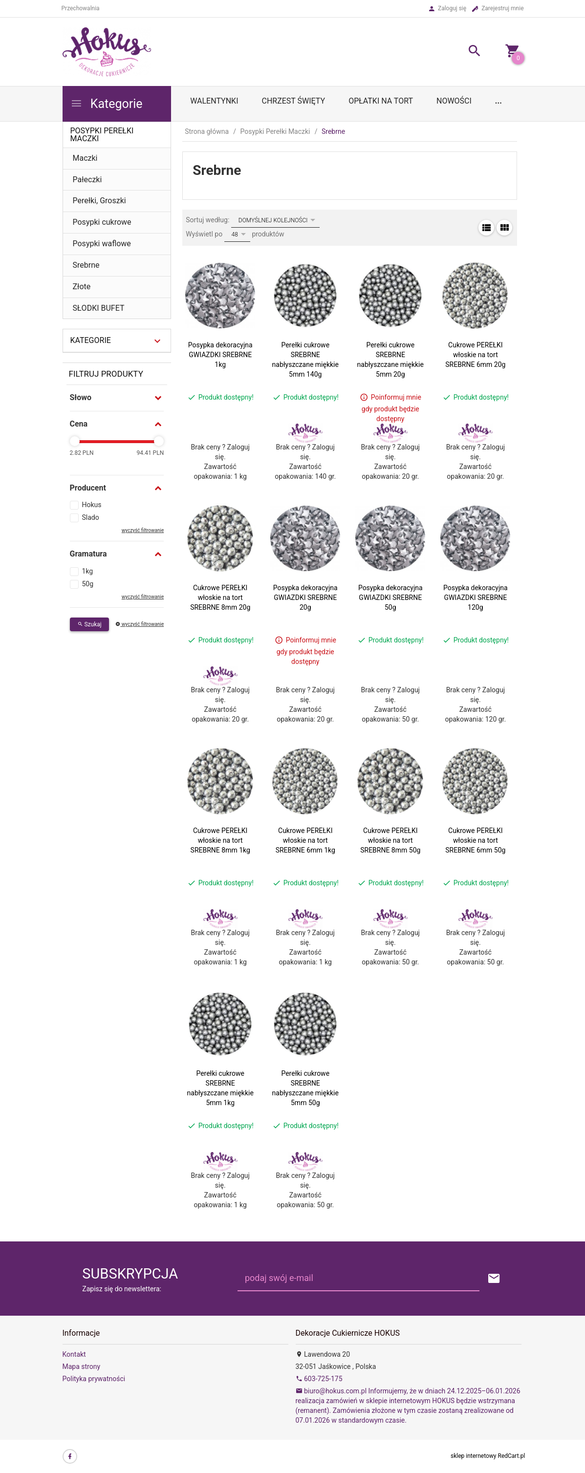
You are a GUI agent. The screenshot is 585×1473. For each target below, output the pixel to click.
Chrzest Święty (293, 101)
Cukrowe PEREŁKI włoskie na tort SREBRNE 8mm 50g (390, 840)
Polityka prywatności (94, 1379)
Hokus (92, 505)
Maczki (85, 158)
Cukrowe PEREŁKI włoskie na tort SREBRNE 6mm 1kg (305, 840)
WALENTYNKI (214, 101)
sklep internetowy (474, 1455)
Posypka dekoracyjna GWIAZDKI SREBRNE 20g (305, 597)
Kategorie (106, 104)
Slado (90, 517)
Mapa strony (82, 1366)
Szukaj (89, 624)
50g (88, 584)
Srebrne (86, 265)
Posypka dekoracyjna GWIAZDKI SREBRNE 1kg (220, 354)
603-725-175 (319, 1379)
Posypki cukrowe (102, 222)
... (498, 101)
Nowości (454, 101)
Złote (82, 286)
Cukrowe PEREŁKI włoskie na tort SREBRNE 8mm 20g (220, 597)
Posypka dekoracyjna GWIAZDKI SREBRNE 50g (390, 597)
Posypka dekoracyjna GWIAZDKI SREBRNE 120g (475, 597)
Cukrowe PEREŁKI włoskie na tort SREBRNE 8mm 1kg (220, 840)
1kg (87, 571)
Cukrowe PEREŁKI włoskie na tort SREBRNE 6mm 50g (475, 840)
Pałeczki (87, 179)
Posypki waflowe (102, 243)
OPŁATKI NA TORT (380, 101)
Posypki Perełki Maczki (102, 134)
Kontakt (74, 1354)
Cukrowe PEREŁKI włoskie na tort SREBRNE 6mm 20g (475, 354)
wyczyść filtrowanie (143, 530)
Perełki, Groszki (99, 200)
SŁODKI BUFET (99, 308)
